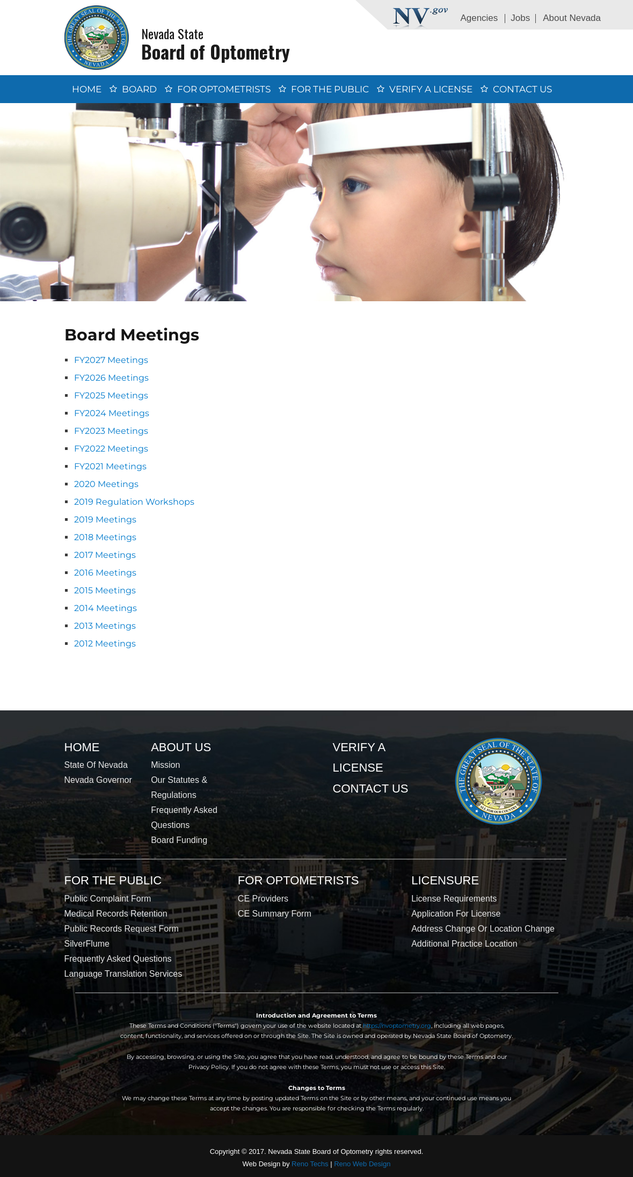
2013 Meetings (105, 626)
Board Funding (179, 840)
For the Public (330, 89)
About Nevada (572, 18)
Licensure (445, 880)
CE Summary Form (274, 913)
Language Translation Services (123, 973)
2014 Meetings (105, 608)
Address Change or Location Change (483, 928)
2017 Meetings (105, 555)
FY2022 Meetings (111, 449)
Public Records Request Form (121, 928)
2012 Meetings (105, 643)
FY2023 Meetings (111, 431)
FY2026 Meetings (111, 378)
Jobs (520, 18)
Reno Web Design (362, 1164)
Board (139, 89)
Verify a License (430, 89)
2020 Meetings (106, 484)
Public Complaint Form (107, 898)
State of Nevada (96, 764)
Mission (165, 764)
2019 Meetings (105, 519)
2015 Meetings (105, 590)
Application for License (455, 913)
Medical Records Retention (116, 913)
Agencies (479, 18)
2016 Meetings (105, 573)
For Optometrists (224, 89)
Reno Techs (310, 1164)
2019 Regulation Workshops (134, 502)
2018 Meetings (105, 537)
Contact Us (522, 89)
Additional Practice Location (464, 943)
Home (86, 89)
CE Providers (263, 898)
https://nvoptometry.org (397, 1025)
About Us (181, 747)
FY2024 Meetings (111, 413)
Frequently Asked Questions (118, 958)
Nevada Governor (98, 779)
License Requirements (454, 898)
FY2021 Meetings (110, 466)
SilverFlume (87, 943)
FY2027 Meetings (111, 360)
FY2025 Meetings (111, 395)
